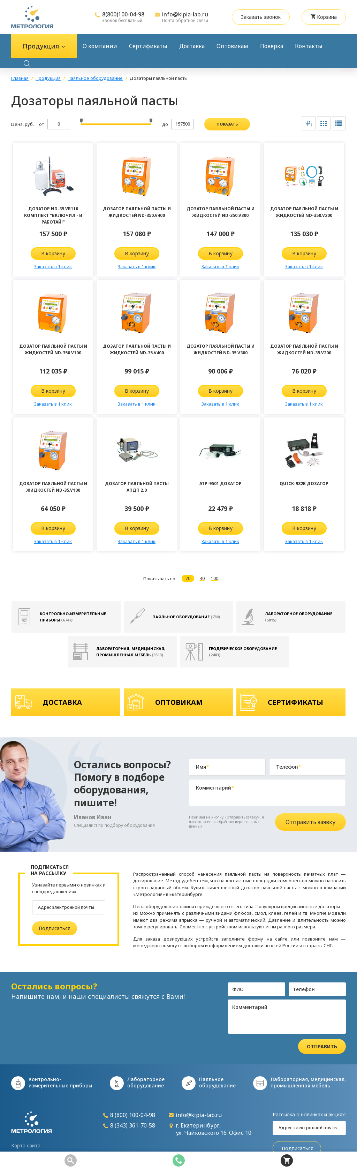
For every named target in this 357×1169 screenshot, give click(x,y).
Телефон (288, 767)
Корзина (324, 17)
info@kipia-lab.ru (185, 14)
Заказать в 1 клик (53, 266)
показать (227, 124)
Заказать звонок (261, 17)
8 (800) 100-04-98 (129, 1115)
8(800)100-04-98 (123, 14)
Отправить (322, 1046)
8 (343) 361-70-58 (129, 1125)
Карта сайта (25, 1145)
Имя (202, 767)
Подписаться (54, 928)
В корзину (53, 253)
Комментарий (215, 788)
